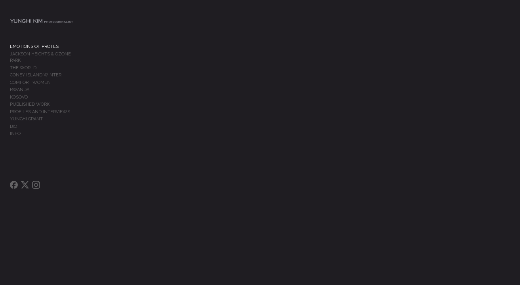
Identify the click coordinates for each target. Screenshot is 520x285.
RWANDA (19, 89)
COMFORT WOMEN (30, 82)
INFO (15, 133)
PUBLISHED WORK (30, 103)
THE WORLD (23, 67)
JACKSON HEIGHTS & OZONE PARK (46, 60)
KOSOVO (19, 96)
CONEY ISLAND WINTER (35, 74)
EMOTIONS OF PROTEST (35, 52)
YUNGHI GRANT (26, 118)
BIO (13, 126)
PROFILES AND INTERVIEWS (40, 111)
